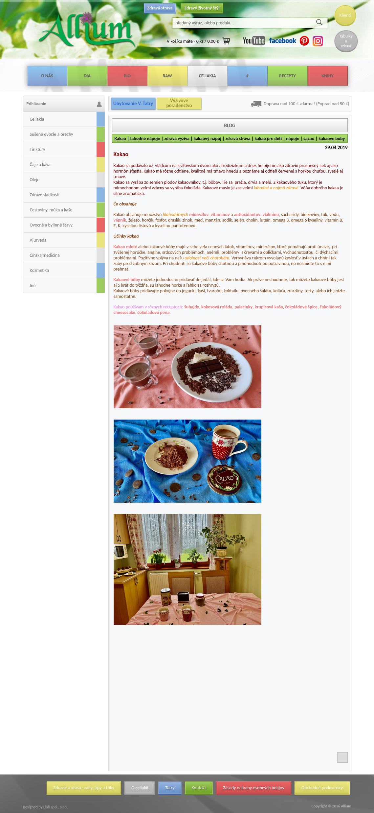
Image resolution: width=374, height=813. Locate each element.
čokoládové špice (301, 307)
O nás (47, 76)
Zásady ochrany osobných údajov (253, 788)
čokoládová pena (153, 312)
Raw (167, 76)
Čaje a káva (40, 164)
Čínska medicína (45, 255)
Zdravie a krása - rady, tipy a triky (84, 788)
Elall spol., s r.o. (55, 807)
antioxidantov (247, 214)
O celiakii (139, 788)
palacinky (243, 307)
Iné (33, 285)
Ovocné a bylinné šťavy (51, 225)
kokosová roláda (216, 307)
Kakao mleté (125, 247)
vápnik (120, 220)
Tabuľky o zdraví (346, 41)
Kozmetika (39, 270)
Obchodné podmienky (322, 788)
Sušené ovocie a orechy (51, 134)
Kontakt (199, 788)
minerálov (199, 214)
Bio (127, 76)
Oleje (35, 179)
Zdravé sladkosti (44, 195)
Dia (87, 76)
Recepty (287, 76)
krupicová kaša (269, 307)
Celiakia (207, 76)
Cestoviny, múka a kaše (51, 210)
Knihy (327, 76)
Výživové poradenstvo (179, 103)
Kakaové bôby (127, 279)
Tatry (169, 788)
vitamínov (220, 214)
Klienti (345, 15)
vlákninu (271, 214)
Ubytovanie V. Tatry (133, 104)
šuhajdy (191, 307)
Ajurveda (38, 240)
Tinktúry (37, 149)
